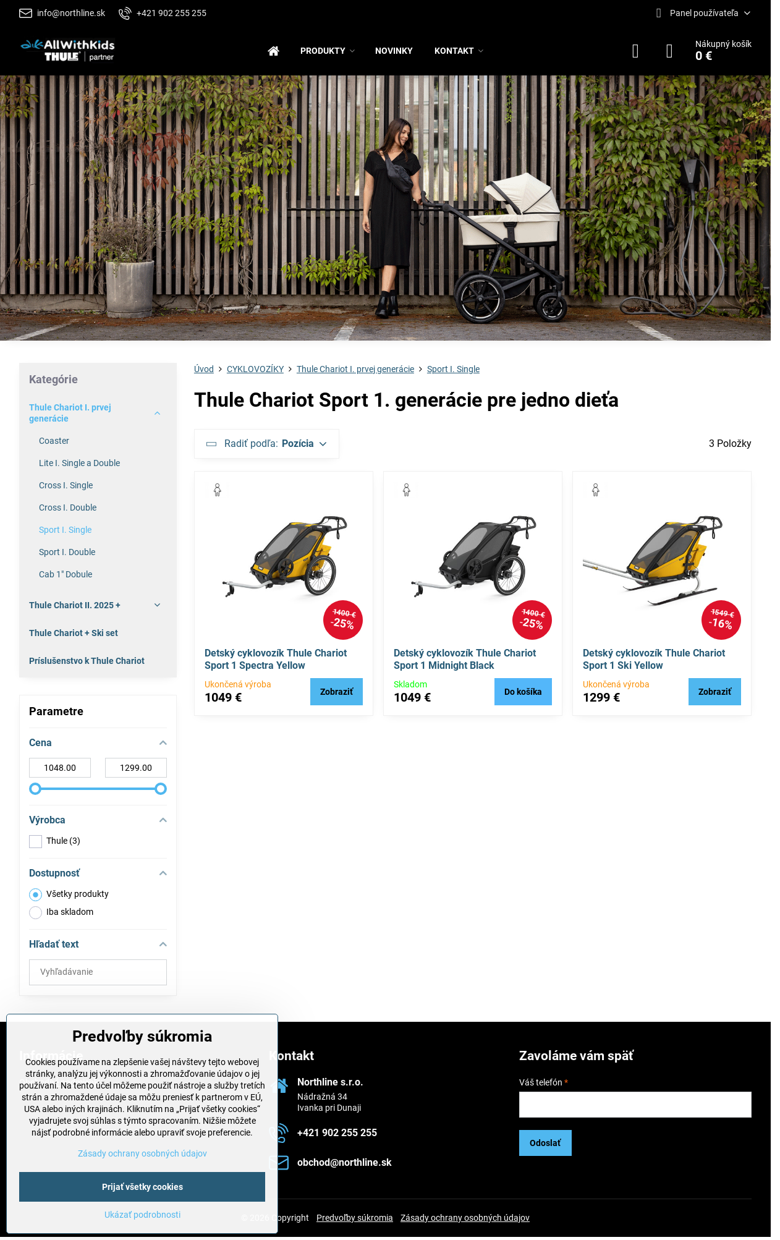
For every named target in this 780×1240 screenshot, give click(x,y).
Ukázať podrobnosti (142, 1215)
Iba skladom (61, 912)
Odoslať (545, 1143)
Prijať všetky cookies (142, 1187)
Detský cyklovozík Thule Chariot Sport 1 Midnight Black (465, 659)
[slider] (35, 789)
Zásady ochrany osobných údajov (465, 1218)
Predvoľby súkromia (354, 1218)
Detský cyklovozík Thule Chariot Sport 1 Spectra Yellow (276, 659)
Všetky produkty (69, 894)
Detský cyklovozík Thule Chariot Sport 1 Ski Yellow (654, 659)
